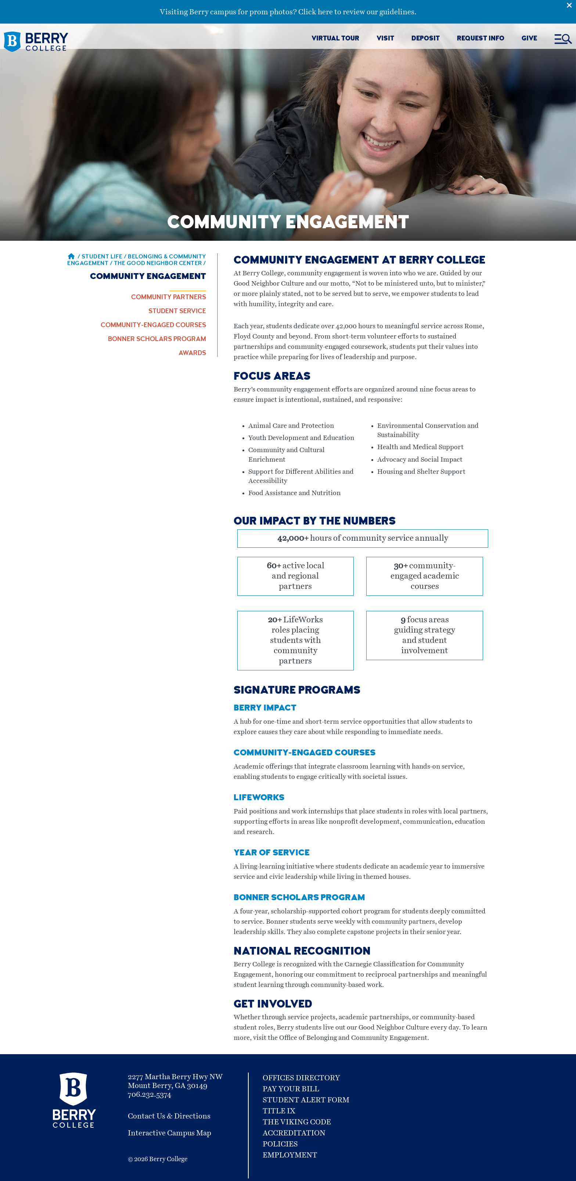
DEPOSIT (425, 39)
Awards (192, 353)
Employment (290, 1155)
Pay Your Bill (291, 1089)
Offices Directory (301, 1078)
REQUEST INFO (480, 39)
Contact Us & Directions (169, 1116)
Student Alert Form (306, 1100)
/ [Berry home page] (74, 257)
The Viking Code (297, 1122)
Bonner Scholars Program (157, 339)
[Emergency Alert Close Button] (571, 5)
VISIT (385, 39)
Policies (280, 1144)
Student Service (177, 311)
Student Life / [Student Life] (105, 257)
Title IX (279, 1111)
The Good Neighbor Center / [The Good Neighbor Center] (160, 264)
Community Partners (168, 297)
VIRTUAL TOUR (335, 39)
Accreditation (294, 1133)
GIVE (529, 39)
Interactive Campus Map (169, 1133)
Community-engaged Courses (153, 325)
